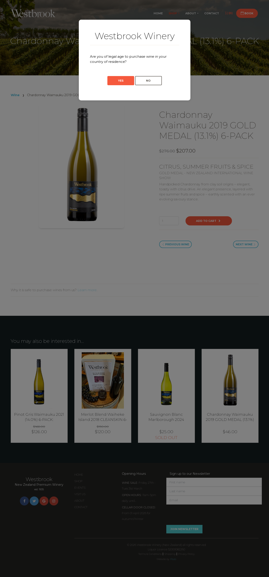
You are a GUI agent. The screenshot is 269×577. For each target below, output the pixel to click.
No (148, 80)
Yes (120, 80)
